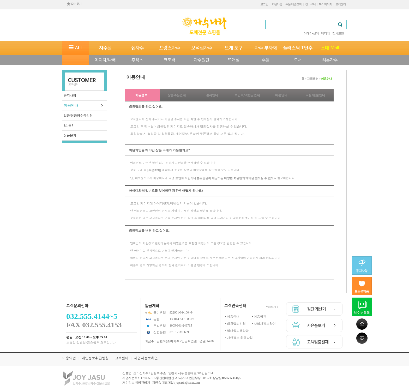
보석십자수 (201, 48)
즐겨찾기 (74, 3)
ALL (76, 48)
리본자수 (330, 60)
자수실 (105, 48)
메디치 (325, 33)
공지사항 (70, 95)
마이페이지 (325, 4)
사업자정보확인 (265, 323)
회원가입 (277, 4)
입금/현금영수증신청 (78, 115)
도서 (298, 60)
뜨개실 (233, 60)
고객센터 (340, 4)
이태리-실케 (311, 33)
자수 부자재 (266, 48)
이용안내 (71, 105)
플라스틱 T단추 (297, 48)
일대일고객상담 (238, 331)
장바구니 (310, 4)
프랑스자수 (169, 48)
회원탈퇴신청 (236, 323)
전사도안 (338, 33)
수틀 (266, 60)
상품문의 (70, 135)
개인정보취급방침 (95, 358)
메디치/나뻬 (105, 60)
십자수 (137, 48)
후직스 (137, 60)
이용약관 (260, 316)
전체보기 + (272, 307)
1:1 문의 (69, 125)
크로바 (169, 60)
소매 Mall (330, 48)
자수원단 (201, 60)
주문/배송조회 (293, 4)
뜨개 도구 (234, 48)
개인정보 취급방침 (240, 338)
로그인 (264, 4)
